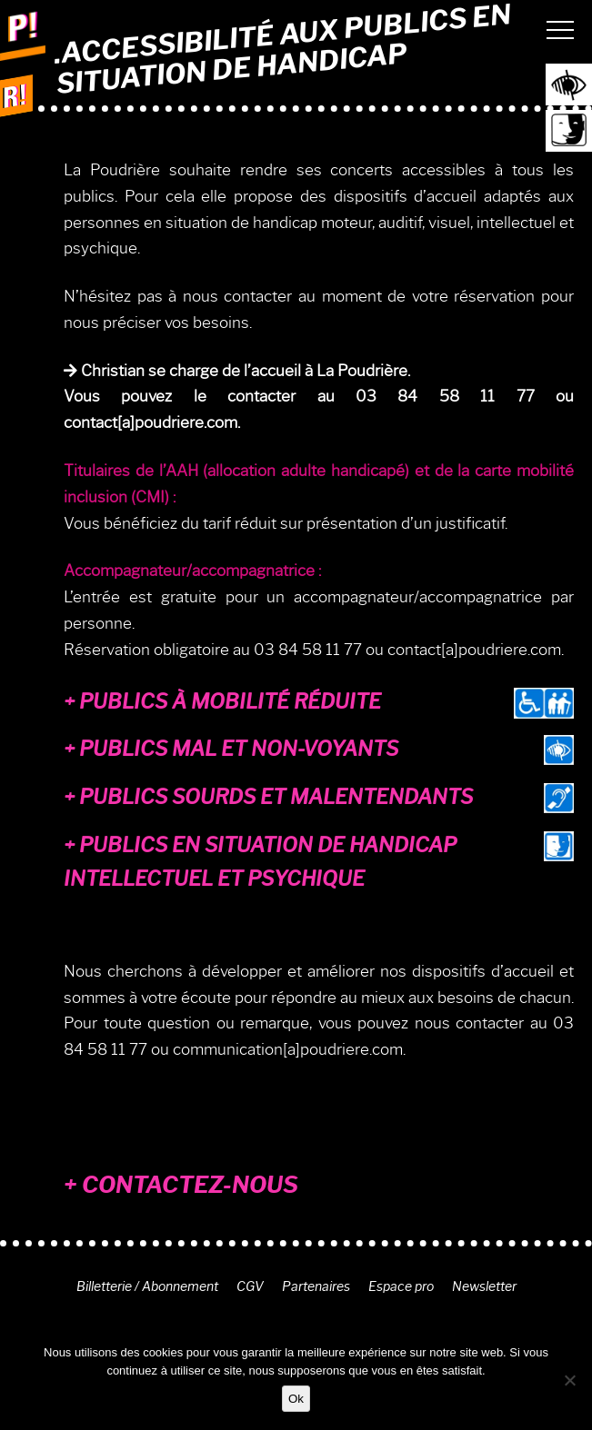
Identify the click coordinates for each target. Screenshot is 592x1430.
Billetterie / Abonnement (147, 1286)
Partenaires (316, 1286)
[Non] (569, 1380)
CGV (250, 1286)
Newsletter (484, 1286)
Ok (296, 1398)
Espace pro (401, 1286)
